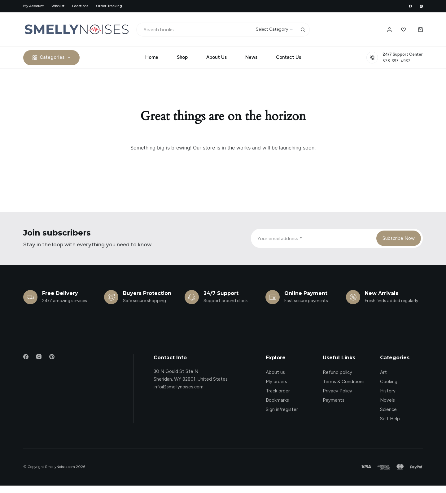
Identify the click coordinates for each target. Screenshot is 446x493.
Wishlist (57, 6)
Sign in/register (282, 409)
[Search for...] (193, 30)
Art (383, 372)
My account (33, 6)
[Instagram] (421, 6)
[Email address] (313, 238)
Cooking (388, 381)
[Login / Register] (389, 29)
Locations (80, 6)
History (388, 391)
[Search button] (303, 30)
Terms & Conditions (344, 381)
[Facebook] (410, 6)
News (251, 57)
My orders (276, 381)
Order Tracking (109, 6)
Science (388, 409)
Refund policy (337, 372)
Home (151, 57)
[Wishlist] (403, 29)
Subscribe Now (399, 238)
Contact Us (288, 57)
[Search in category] (273, 30)
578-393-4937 (396, 60)
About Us (216, 57)
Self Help (390, 419)
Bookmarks (277, 400)
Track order (278, 391)
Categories (53, 57)
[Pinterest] (52, 356)
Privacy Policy (337, 391)
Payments (333, 400)
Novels (387, 400)
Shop (182, 57)
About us (275, 372)
